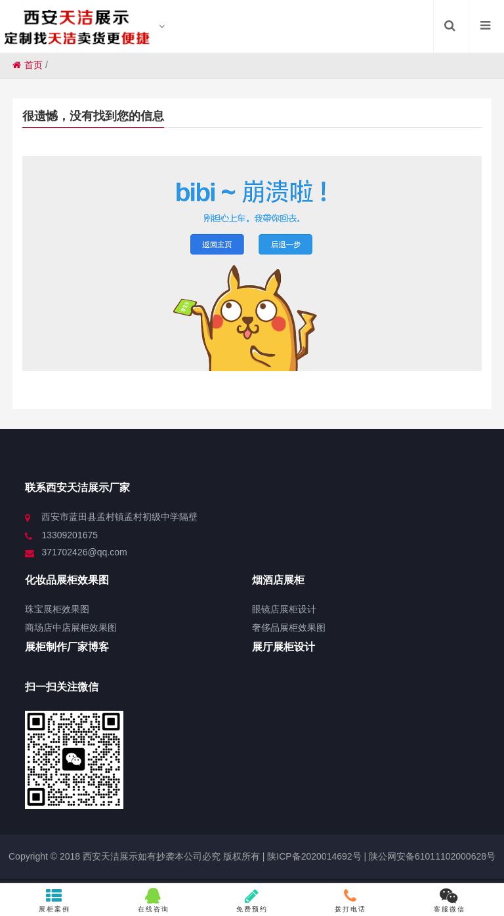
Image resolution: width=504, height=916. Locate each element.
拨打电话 (350, 900)
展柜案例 (54, 900)
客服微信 (449, 900)
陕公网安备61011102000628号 (432, 856)
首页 (27, 65)
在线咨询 (153, 900)
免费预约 (252, 900)
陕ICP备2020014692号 (312, 856)
